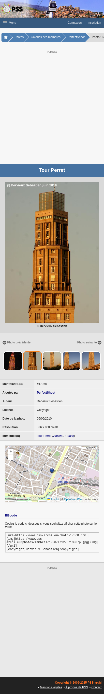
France (69, 436)
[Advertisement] (52, 106)
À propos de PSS (76, 687)
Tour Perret (44, 436)
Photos (19, 37)
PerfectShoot (76, 37)
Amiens (58, 436)
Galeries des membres (45, 37)
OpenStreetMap (73, 499)
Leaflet (53, 499)
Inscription (94, 22)
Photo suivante (87, 342)
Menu (9, 23)
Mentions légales (51, 687)
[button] (32, 23)
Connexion (75, 22)
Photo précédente (18, 342)
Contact (96, 687)
